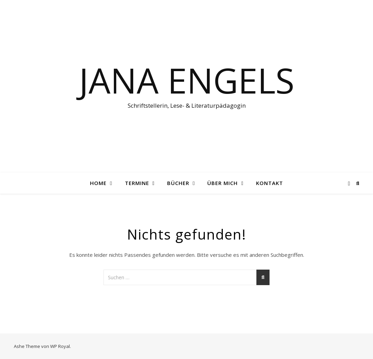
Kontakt (269, 183)
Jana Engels (186, 80)
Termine (137, 183)
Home (98, 183)
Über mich (222, 183)
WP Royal (60, 346)
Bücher (178, 183)
